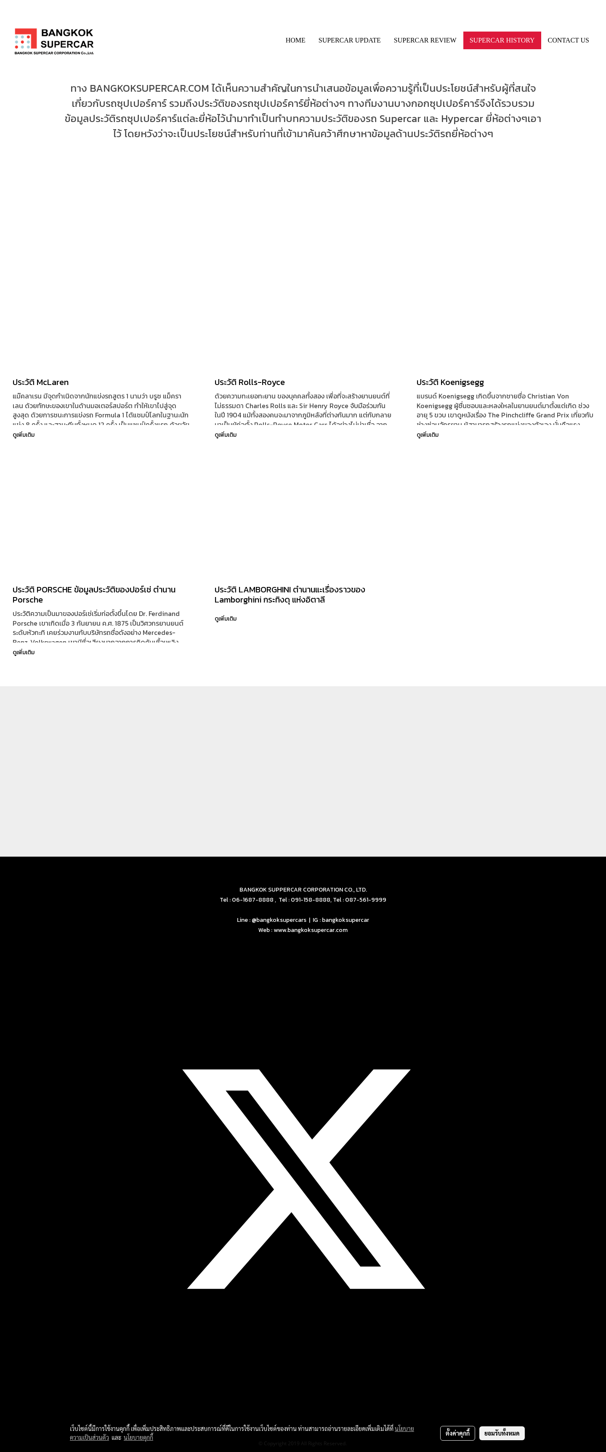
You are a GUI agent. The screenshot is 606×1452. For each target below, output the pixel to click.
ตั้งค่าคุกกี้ (458, 1433)
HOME (296, 40)
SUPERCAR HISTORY (502, 40)
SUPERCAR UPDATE (350, 40)
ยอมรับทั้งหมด (502, 1433)
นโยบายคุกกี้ (138, 1437)
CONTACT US (568, 40)
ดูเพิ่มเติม (24, 434)
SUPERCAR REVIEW (425, 40)
